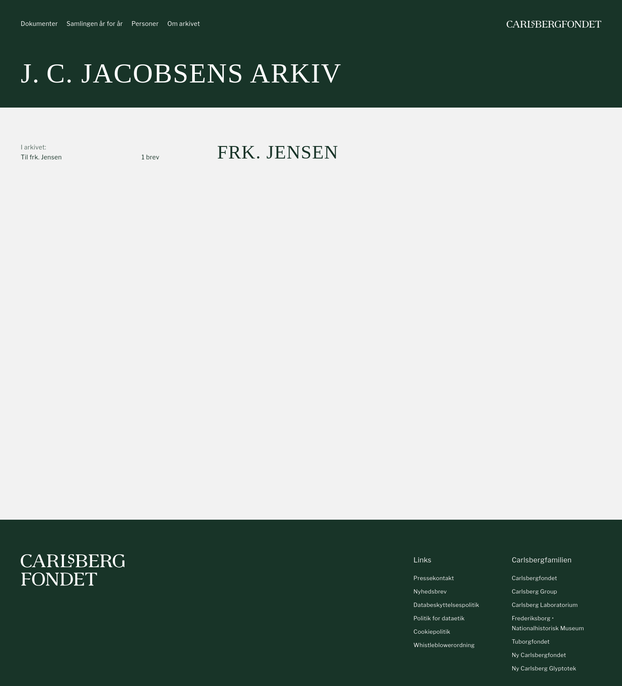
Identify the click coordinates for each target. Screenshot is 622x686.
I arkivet (33, 147)
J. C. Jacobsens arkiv (181, 73)
